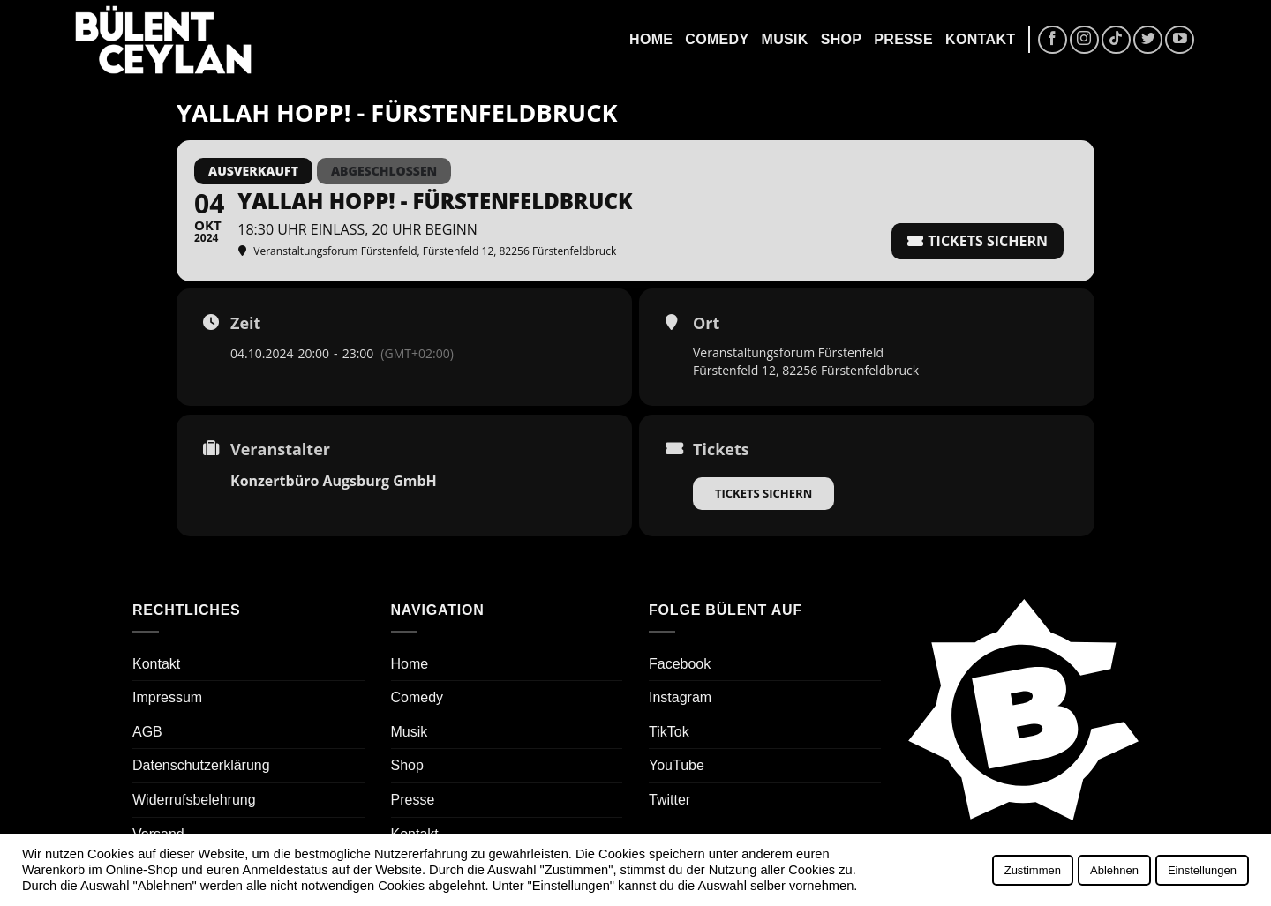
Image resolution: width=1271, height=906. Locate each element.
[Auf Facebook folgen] (1052, 40)
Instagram (680, 697)
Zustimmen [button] (1032, 870)
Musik (784, 39)
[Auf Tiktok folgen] (1116, 40)
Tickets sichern (763, 493)
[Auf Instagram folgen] (1084, 40)
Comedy (716, 39)
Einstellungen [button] (1202, 870)
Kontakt (980, 39)
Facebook (680, 663)
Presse (903, 39)
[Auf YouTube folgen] (1179, 40)
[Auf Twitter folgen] (1147, 40)
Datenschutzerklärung (201, 765)
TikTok (669, 731)
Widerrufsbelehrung (194, 799)
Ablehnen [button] (1114, 870)
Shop (841, 39)
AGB (147, 731)
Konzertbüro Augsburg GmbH (333, 480)
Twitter (669, 799)
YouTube (676, 765)
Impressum (167, 697)
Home (651, 39)
